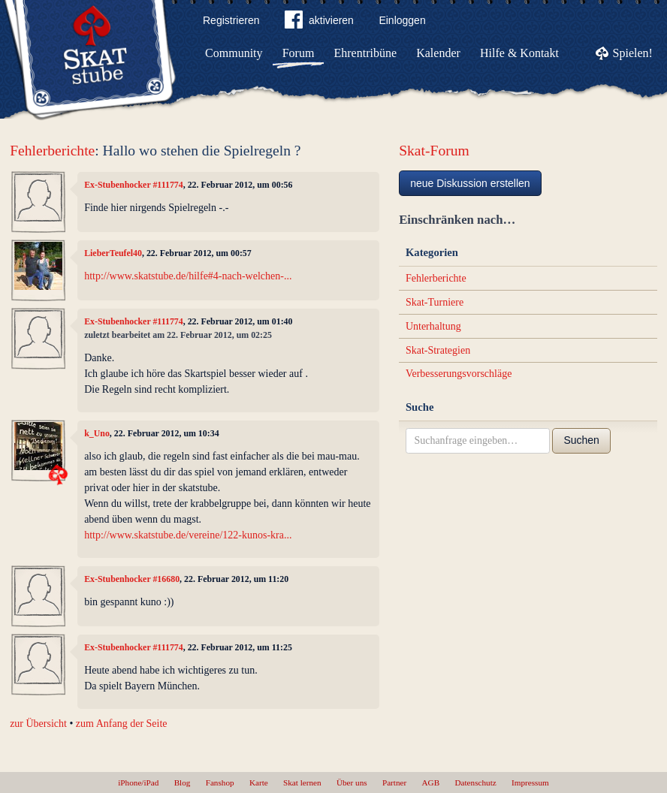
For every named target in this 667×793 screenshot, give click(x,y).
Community (233, 53)
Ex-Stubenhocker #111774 (133, 184)
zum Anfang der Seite (122, 723)
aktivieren (319, 23)
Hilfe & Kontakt (519, 53)
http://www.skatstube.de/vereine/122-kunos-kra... (187, 535)
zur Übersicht (38, 723)
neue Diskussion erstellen (470, 183)
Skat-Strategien (438, 350)
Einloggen (402, 20)
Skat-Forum (434, 150)
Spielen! (633, 53)
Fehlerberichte (52, 150)
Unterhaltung (433, 326)
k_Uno (97, 433)
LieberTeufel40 (113, 253)
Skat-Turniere (434, 302)
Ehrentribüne (365, 53)
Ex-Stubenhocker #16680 (132, 579)
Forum (298, 53)
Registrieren (231, 20)
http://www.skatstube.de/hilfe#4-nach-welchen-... (187, 276)
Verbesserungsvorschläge (459, 373)
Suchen (581, 440)
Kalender (438, 53)
